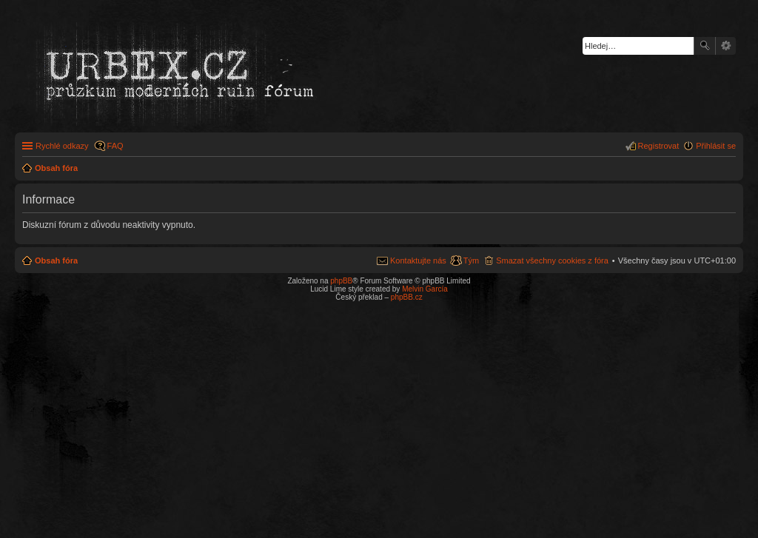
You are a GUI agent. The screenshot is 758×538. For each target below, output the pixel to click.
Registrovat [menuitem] (659, 145)
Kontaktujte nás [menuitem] (418, 260)
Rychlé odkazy (62, 145)
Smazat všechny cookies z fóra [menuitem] (552, 260)
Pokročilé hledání (726, 46)
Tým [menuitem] (471, 260)
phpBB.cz (407, 297)
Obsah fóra (56, 260)
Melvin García (425, 289)
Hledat (705, 46)
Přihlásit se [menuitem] (716, 145)
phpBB (341, 281)
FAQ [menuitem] (115, 145)
